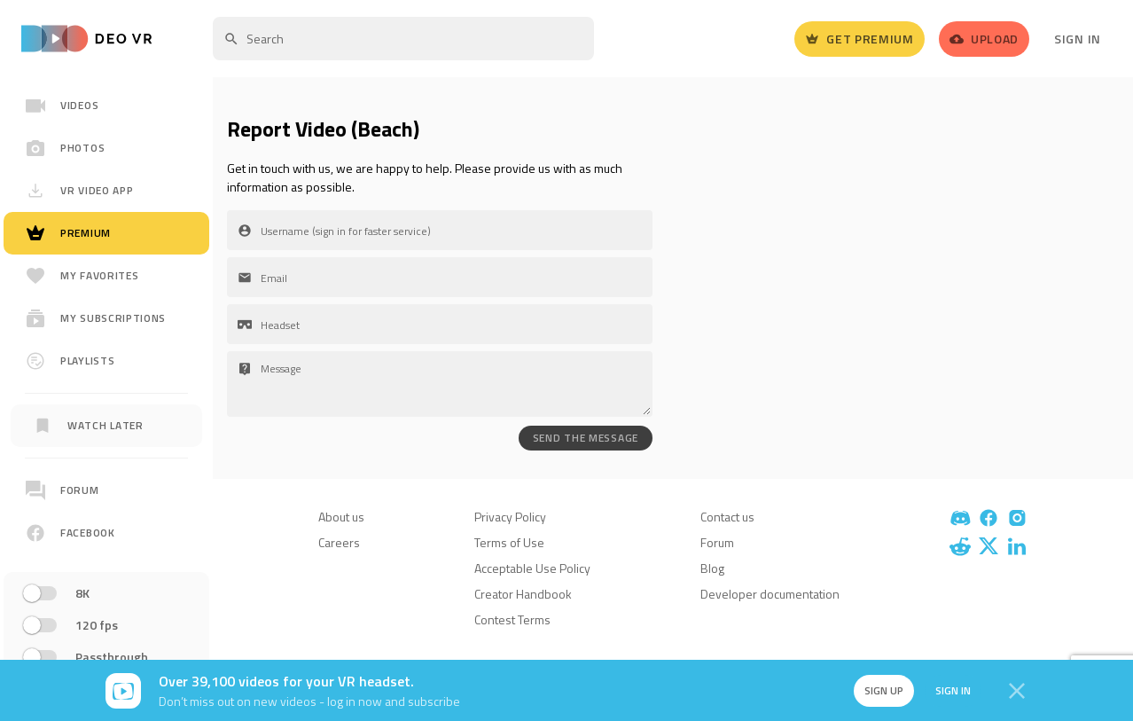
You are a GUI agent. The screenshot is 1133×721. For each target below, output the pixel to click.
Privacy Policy (510, 516)
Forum (717, 542)
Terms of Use (509, 542)
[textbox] (403, 38)
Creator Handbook (523, 593)
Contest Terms (512, 619)
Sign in (953, 690)
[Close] (1017, 691)
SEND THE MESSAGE (585, 437)
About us (341, 516)
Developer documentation (770, 593)
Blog (712, 568)
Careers (339, 542)
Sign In (1077, 38)
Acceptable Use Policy (532, 568)
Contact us (727, 516)
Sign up (883, 690)
